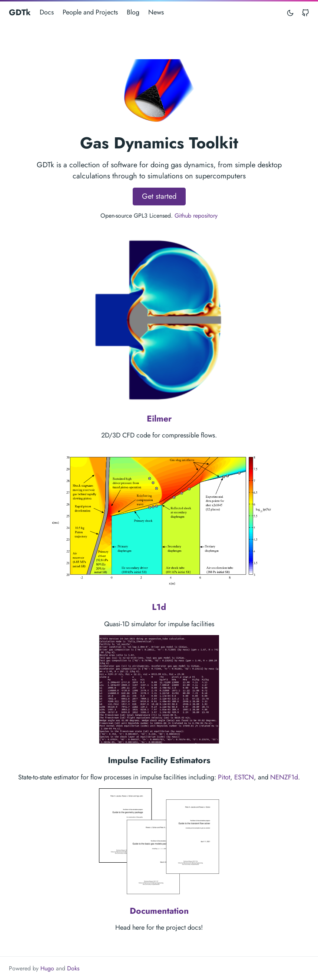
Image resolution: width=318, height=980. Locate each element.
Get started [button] (159, 196)
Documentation (159, 911)
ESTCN (244, 777)
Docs (47, 12)
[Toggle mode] (290, 12)
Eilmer (159, 418)
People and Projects (90, 12)
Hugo (47, 968)
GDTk (20, 12)
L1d (159, 607)
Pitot (224, 777)
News (156, 12)
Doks (73, 968)
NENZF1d (284, 777)
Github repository (196, 215)
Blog (133, 12)
